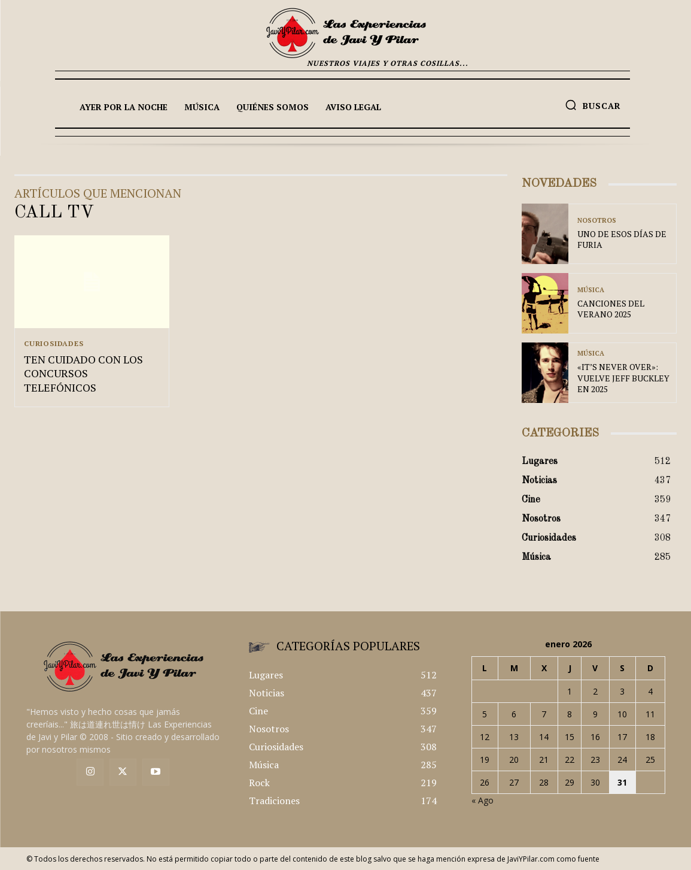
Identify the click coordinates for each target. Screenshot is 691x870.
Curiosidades (54, 343)
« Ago (482, 800)
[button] (593, 105)
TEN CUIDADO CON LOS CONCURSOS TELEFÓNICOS (83, 374)
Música (590, 290)
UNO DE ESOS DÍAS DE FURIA (621, 239)
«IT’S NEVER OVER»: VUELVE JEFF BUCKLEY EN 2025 (623, 377)
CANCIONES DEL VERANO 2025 (610, 309)
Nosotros (596, 220)
